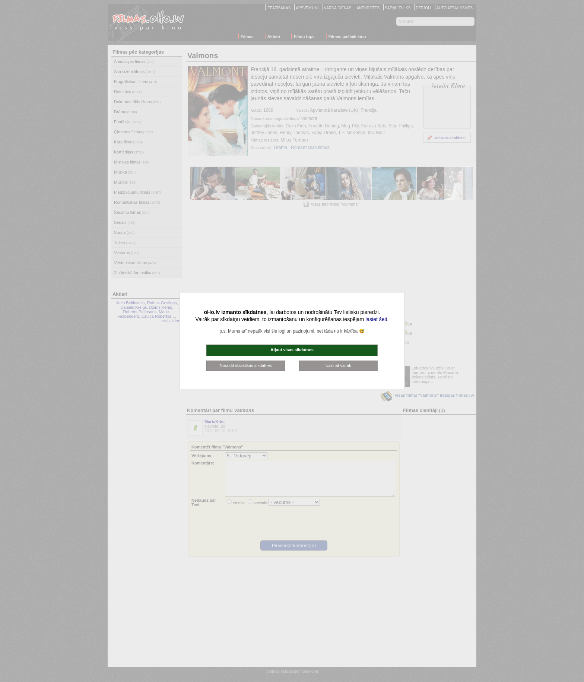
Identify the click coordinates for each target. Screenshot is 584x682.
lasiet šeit (376, 319)
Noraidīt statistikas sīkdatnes (246, 365)
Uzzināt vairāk (338, 365)
